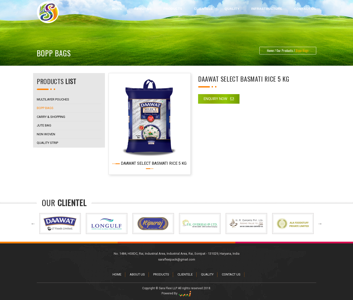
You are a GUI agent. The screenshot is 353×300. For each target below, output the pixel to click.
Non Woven (44, 134)
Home (117, 9)
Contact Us (305, 9)
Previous (33, 236)
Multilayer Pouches (51, 99)
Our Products (285, 50)
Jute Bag (42, 125)
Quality (232, 9)
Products (173, 9)
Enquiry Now (219, 99)
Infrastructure (266, 9)
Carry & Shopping (49, 117)
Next (319, 236)
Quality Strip (45, 143)
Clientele (203, 9)
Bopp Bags (43, 108)
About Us (143, 9)
